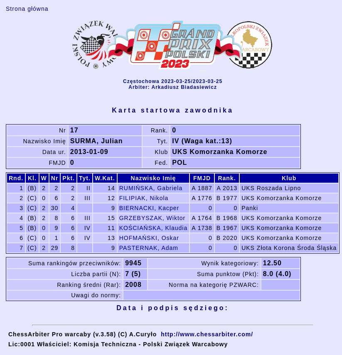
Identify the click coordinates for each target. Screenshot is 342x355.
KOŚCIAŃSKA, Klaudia (153, 228)
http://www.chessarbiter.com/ (207, 334)
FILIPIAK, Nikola (144, 198)
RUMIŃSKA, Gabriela (151, 188)
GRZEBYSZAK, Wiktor (152, 218)
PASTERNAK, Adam (148, 248)
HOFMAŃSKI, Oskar (149, 238)
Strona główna (27, 8)
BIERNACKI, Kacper (149, 208)
